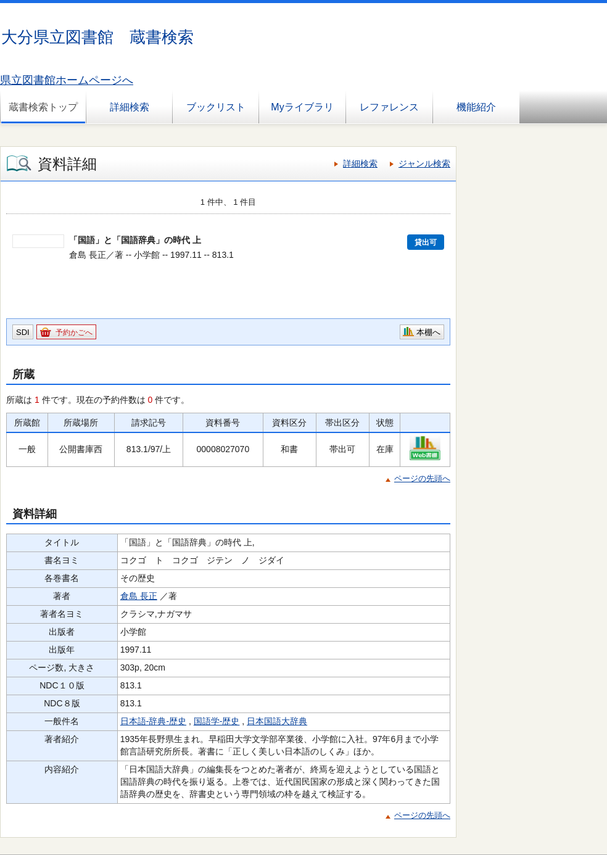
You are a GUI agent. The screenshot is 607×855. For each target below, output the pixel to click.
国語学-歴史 (217, 721)
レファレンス (389, 107)
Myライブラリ (302, 107)
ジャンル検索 (424, 163)
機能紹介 (476, 107)
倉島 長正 (138, 596)
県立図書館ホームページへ (66, 80)
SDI (23, 332)
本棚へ (428, 332)
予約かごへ (74, 332)
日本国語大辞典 (277, 721)
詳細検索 (129, 107)
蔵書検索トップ (43, 107)
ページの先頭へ (422, 478)
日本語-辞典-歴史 (153, 721)
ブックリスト (216, 107)
